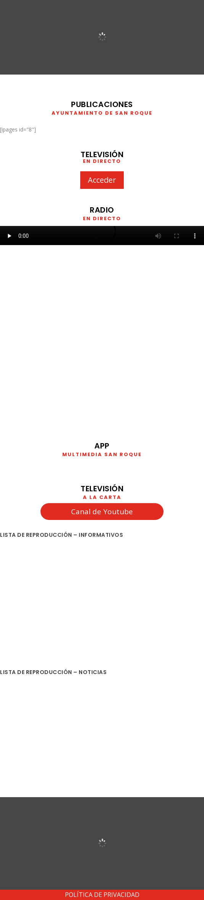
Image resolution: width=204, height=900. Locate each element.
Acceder (102, 180)
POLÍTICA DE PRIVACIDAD (102, 894)
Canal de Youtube (102, 512)
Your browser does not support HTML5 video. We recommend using (102, 235)
